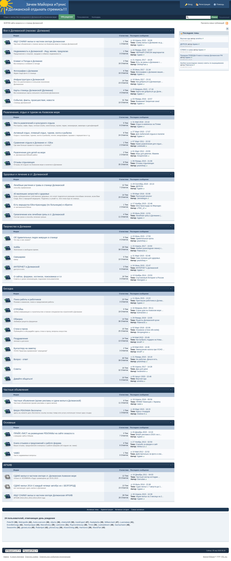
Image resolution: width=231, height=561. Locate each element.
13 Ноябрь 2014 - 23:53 (142, 275)
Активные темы (93, 509)
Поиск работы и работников (27, 299)
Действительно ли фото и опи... (149, 454)
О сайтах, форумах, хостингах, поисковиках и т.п (38, 276)
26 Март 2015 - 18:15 (141, 409)
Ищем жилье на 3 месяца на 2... (149, 496)
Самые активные (137, 509)
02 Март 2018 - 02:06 (141, 328)
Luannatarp (125, 522)
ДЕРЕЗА (183, 44)
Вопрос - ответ (21, 359)
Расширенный (224, 17)
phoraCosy (54, 527)
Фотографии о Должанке (26, 71)
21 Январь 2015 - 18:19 (142, 357)
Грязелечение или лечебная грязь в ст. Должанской (39, 214)
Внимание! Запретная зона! (147, 101)
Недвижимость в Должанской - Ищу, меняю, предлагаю (41, 51)
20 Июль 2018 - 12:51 (141, 213)
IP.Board (212, 557)
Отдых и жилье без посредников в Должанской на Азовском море (30, 17)
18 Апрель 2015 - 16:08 (142, 40)
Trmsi (90, 525)
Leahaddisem (104, 525)
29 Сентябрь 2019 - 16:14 (143, 184)
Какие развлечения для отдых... (149, 144)
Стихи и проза (21, 329)
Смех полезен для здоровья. (148, 258)
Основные (9, 422)
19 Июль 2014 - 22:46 (142, 484)
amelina (199, 38)
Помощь (219, 4)
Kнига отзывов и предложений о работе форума (37, 443)
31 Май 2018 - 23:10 (141, 122)
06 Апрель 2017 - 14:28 (142, 367)
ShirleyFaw (141, 64)
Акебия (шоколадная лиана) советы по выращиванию (202, 63)
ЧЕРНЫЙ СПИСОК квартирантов (150, 52)
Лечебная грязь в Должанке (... (149, 216)
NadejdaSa (95, 522)
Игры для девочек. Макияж (147, 154)
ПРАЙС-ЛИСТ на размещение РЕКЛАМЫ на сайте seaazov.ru (44, 433)
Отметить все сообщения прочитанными (55, 557)
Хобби (17, 247)
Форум (205, 557)
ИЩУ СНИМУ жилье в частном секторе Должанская (39, 41)
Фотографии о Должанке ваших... (150, 72)
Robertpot (40, 527)
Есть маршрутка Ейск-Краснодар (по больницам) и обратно (43, 205)
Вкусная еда (185, 38)
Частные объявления (15, 389)
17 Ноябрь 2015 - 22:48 (142, 204)
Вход (188, 4)
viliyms (53, 522)
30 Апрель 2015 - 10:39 (142, 494)
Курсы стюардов (143, 411)
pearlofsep (141, 166)
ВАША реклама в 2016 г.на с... (148, 434)
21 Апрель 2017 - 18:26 (142, 60)
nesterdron (141, 371)
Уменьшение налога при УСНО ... (150, 349)
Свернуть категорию (171, 31)
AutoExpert (80, 522)
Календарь (96, 17)
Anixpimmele (142, 156)
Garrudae (141, 479)
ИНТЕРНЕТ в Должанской (26, 267)
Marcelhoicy (46, 525)
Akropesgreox (142, 332)
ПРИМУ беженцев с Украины (148, 402)
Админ (195, 44)
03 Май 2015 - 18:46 (141, 347)
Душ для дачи (142, 369)
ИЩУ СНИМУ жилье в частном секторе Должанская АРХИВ (43, 495)
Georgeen (141, 280)
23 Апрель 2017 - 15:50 (142, 246)
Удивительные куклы (145, 238)
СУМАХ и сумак (186, 50)
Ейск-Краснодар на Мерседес (148, 206)
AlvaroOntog (69, 527)
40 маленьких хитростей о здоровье (31, 194)
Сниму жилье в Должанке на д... (149, 43)
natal (139, 404)
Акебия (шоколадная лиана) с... (149, 248)
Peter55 (10, 522)
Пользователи (83, 17)
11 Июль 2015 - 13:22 (141, 298)
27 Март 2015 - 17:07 (141, 132)
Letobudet (141, 146)
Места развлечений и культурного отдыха (34, 123)
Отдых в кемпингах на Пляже (148, 124)
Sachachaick (120, 525)
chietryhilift (65, 522)
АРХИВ (7, 465)
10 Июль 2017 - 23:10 (142, 79)
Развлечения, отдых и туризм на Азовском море (31, 112)
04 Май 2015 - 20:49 (141, 337)
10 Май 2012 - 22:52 (141, 452)
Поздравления (21, 338)
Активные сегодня (122, 509)
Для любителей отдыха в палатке (150, 134)
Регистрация (203, 4)
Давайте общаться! (23, 379)
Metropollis (23, 522)
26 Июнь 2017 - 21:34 (142, 70)
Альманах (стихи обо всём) (147, 330)
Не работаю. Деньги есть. (147, 359)
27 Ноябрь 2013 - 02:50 (142, 442)
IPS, (224, 557)
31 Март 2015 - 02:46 (141, 256)
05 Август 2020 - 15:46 (142, 377)
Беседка (8, 288)
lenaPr (139, 342)
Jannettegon (142, 198)
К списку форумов (17, 557)
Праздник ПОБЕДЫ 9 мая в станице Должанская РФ (201, 55)
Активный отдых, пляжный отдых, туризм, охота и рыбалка (43, 133)
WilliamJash (110, 522)
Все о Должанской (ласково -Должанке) (26, 30)
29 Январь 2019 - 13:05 (142, 318)
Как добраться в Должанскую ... (149, 82)
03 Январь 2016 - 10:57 (142, 99)
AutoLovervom (39, 522)
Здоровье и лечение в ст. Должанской (25, 174)
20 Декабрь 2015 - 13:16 (143, 432)
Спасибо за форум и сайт (147, 444)
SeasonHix (11, 527)
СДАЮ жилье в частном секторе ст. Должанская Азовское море (45, 476)
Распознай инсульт (144, 196)
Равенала (189, 65)
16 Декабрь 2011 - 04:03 (143, 475)
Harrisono (83, 527)
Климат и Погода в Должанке (28, 61)
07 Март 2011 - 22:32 (141, 141)
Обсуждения (67, 17)
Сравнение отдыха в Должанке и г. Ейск (33, 142)
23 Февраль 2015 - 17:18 (143, 89)
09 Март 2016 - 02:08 (141, 194)
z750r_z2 (141, 208)
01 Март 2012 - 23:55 (141, 151)
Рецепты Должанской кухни (147, 320)
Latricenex (60, 525)
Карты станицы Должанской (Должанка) (33, 90)
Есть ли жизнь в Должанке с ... (149, 62)
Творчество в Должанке (17, 226)
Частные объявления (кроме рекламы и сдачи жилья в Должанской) (47, 400)
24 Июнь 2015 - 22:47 (141, 266)
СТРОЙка (18, 309)
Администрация (107, 509)
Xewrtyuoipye (30, 525)
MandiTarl (97, 527)
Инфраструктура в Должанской (29, 79)
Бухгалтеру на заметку (25, 348)
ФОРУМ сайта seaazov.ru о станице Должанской (23, 23)
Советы (17, 369)
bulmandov (141, 313)
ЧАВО (16, 453)
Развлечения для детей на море (29, 152)
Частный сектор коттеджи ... (148, 477)
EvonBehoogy (13, 525)
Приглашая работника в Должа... (150, 301)
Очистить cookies (31, 557)
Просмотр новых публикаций (212, 23)
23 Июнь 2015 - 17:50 (141, 236)
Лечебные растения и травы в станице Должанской (39, 185)
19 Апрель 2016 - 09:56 (142, 399)
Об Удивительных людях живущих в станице (36, 237)
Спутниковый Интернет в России (150, 278)
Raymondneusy (76, 525)
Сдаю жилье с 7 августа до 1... (149, 487)
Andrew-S (141, 414)
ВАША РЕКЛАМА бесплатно (27, 410)
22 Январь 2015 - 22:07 (142, 50)
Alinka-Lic (141, 447)
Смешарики (19, 257)
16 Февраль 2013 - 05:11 (143, 308)
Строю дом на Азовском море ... (149, 310)
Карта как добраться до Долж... (149, 92)
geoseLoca (26, 527)
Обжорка (18, 319)
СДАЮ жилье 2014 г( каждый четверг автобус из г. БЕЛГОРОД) (45, 485)
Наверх (6, 557)
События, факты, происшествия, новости (34, 100)
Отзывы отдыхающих (24, 162)
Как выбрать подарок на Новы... (149, 340)
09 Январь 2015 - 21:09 (142, 161)
